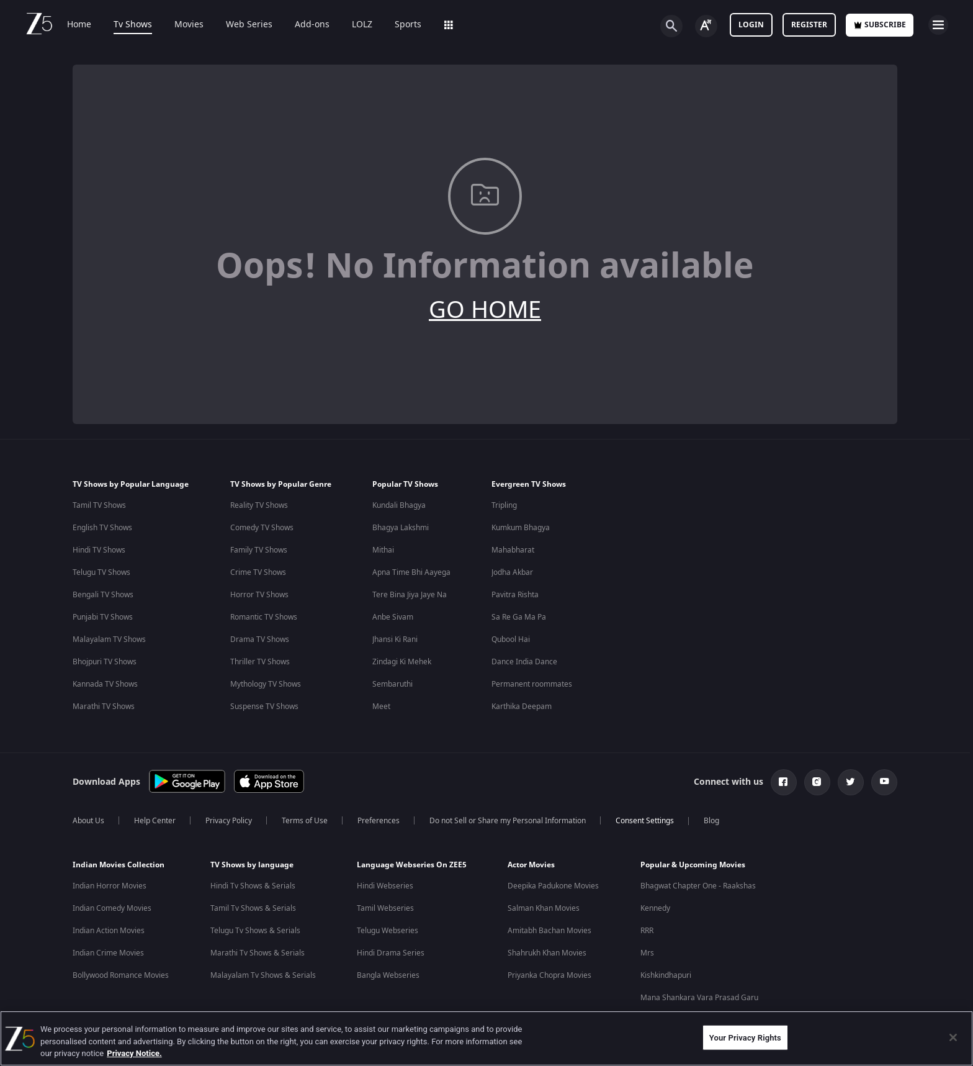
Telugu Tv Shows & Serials (255, 930)
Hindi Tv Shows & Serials (252, 886)
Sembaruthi (392, 684)
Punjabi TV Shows (103, 617)
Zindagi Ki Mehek (401, 661)
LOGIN (751, 24)
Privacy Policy (228, 820)
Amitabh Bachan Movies (549, 930)
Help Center (155, 820)
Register (809, 24)
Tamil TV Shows (99, 505)
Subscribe (879, 24)
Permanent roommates (531, 684)
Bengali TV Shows (103, 594)
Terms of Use (305, 820)
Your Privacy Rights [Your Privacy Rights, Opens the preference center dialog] (745, 1037)
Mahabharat (512, 550)
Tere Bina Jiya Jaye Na (409, 594)
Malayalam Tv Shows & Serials (263, 975)
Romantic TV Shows (263, 617)
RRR (646, 930)
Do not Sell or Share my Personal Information (507, 820)
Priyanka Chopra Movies (549, 975)
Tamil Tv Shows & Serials (253, 908)
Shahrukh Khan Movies (547, 953)
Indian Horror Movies (109, 886)
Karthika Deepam (521, 706)
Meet (381, 706)
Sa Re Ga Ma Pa (518, 617)
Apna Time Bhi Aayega (411, 572)
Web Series (249, 24)
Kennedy (655, 908)
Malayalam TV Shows (109, 639)
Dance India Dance (524, 661)
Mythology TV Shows (265, 684)
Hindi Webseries (385, 886)
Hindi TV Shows (99, 550)
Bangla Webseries (388, 975)
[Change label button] (706, 26)
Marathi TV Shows (104, 706)
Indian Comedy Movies (112, 908)
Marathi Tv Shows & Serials (257, 953)
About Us (88, 820)
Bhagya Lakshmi (400, 527)
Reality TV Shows (259, 505)
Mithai (383, 550)
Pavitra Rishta (515, 594)
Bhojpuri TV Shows (105, 661)
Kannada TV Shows (105, 684)
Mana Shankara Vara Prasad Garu (699, 997)
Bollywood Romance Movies (121, 975)
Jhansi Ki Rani (395, 639)
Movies (189, 24)
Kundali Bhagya (399, 505)
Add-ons (312, 24)
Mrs (647, 953)
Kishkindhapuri (665, 975)
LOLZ (362, 24)
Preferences (378, 820)
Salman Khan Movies (544, 908)
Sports (408, 24)
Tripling (504, 505)
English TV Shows (102, 527)
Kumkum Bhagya (520, 527)
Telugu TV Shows (101, 572)
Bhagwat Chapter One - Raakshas (698, 886)
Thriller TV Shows (260, 661)
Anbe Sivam (392, 617)
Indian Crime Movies (108, 953)
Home (79, 24)
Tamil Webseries (385, 908)
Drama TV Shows (259, 639)
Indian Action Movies (109, 930)
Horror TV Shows (259, 594)
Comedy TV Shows (262, 527)
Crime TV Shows (258, 572)
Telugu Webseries (387, 930)
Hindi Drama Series (390, 953)
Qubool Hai (510, 639)
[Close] (953, 1037)
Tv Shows (133, 24)
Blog (711, 820)
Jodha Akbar (512, 572)
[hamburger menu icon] (938, 25)
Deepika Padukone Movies (553, 886)
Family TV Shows (258, 550)
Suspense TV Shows (264, 706)
